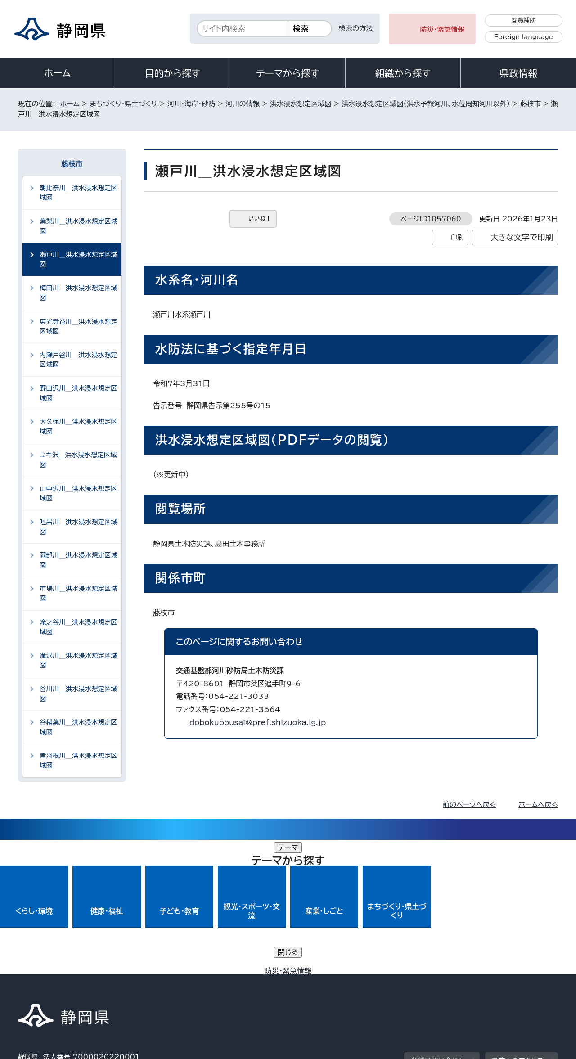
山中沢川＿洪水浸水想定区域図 (78, 493)
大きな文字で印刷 (521, 237)
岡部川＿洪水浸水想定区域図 (78, 560)
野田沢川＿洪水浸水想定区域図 (78, 393)
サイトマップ (516, 981)
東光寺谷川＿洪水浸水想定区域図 (78, 326)
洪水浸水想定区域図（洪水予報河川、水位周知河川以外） (426, 103)
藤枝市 (530, 103)
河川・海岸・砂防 (191, 103)
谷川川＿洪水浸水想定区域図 (78, 693)
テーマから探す (288, 73)
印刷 (457, 237)
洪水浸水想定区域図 (301, 103)
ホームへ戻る (538, 804)
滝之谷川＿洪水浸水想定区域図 (78, 627)
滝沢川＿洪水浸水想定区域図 (78, 660)
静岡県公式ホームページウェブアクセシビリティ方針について (317, 981)
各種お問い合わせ (438, 926)
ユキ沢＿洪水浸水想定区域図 (78, 459)
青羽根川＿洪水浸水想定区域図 (78, 760)
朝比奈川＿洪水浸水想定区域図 (78, 193)
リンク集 (453, 981)
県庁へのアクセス (518, 926)
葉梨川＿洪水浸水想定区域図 (78, 226)
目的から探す (173, 73)
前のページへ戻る (469, 804)
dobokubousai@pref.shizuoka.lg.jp (257, 722)
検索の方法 (356, 28)
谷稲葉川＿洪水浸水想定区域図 (78, 727)
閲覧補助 (523, 20)
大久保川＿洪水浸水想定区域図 (78, 426)
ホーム (57, 73)
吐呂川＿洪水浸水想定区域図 (78, 526)
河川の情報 (242, 103)
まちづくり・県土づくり (123, 103)
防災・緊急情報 (442, 29)
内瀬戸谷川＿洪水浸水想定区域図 (78, 359)
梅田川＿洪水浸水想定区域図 (78, 292)
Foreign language (523, 37)
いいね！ (259, 218)
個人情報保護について (161, 981)
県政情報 (518, 73)
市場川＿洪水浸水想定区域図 (78, 593)
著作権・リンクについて (60, 981)
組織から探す (403, 73)
